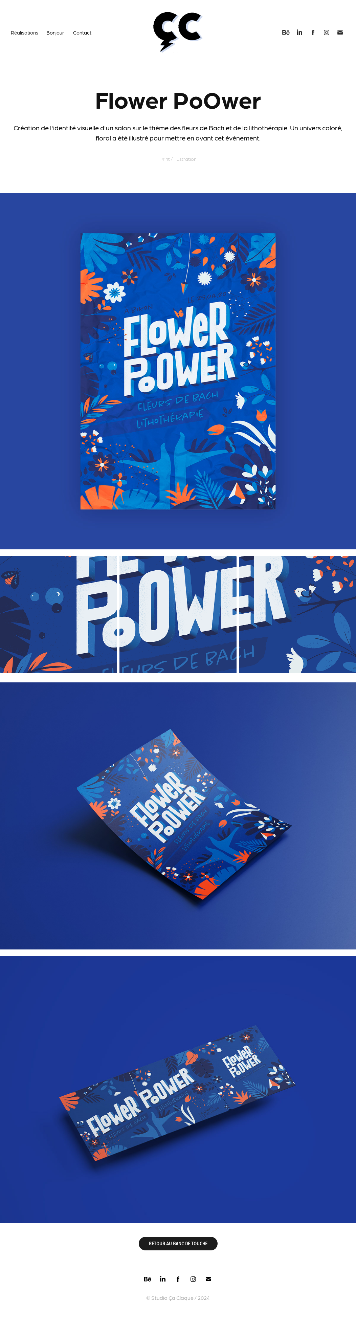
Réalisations (24, 32)
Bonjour (55, 32)
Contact (82, 32)
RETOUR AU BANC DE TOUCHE (178, 1243)
